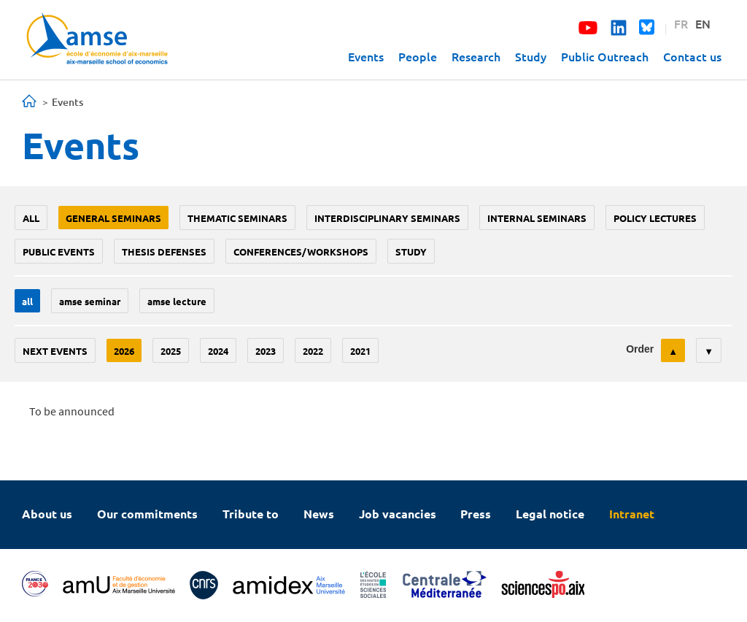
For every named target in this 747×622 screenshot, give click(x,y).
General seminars (113, 218)
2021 (360, 351)
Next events (55, 351)
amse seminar (89, 301)
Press (475, 513)
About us (47, 513)
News (318, 513)
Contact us (692, 56)
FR (681, 23)
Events (366, 56)
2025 (170, 351)
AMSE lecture (176, 301)
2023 (265, 351)
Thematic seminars (237, 218)
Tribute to (250, 513)
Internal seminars (537, 218)
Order (640, 349)
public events (59, 251)
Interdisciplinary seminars (387, 218)
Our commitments (147, 513)
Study (530, 56)
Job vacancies (397, 513)
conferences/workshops (300, 251)
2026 (124, 351)
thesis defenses (164, 251)
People (417, 56)
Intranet (631, 513)
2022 (313, 351)
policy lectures (655, 218)
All (31, 218)
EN (703, 23)
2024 (218, 351)
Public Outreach (605, 56)
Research (476, 56)
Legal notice (550, 513)
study (411, 251)
